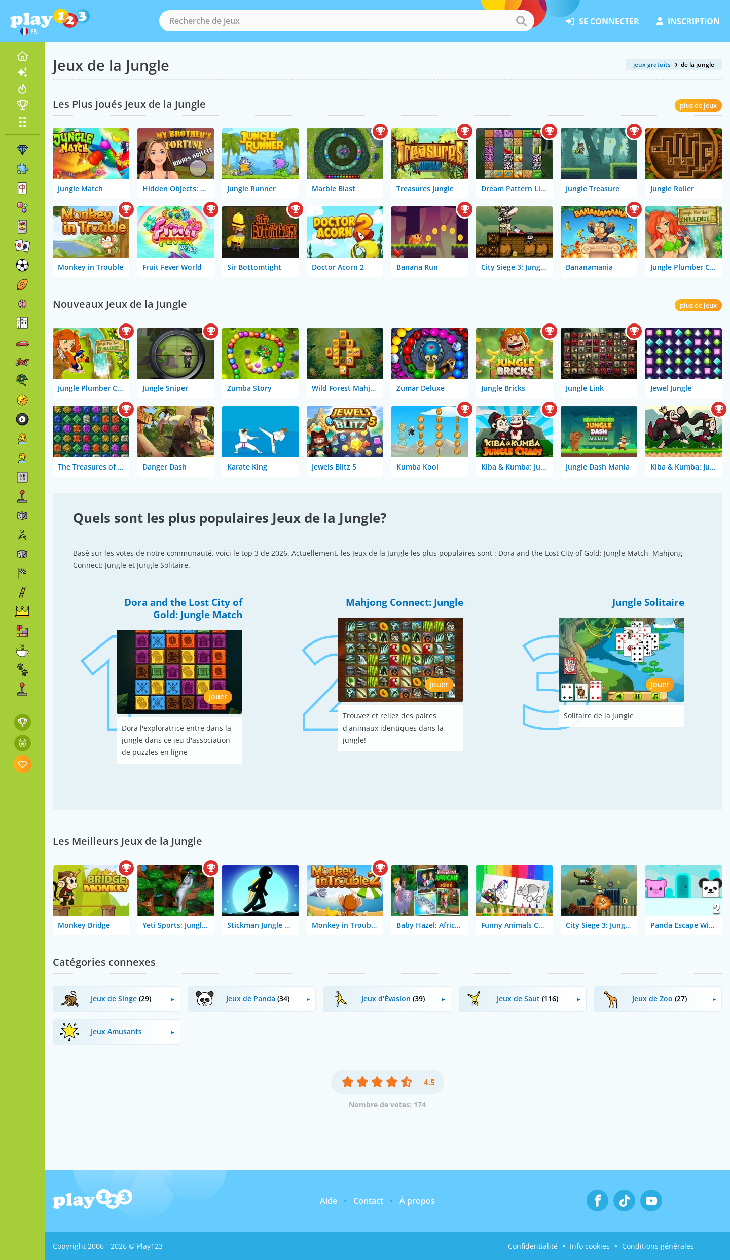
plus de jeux (698, 105)
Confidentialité (533, 1246)
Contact (368, 1200)
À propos (417, 1200)
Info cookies (590, 1246)
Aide (328, 1200)
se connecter (602, 21)
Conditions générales (658, 1246)
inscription (688, 21)
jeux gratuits (652, 64)
